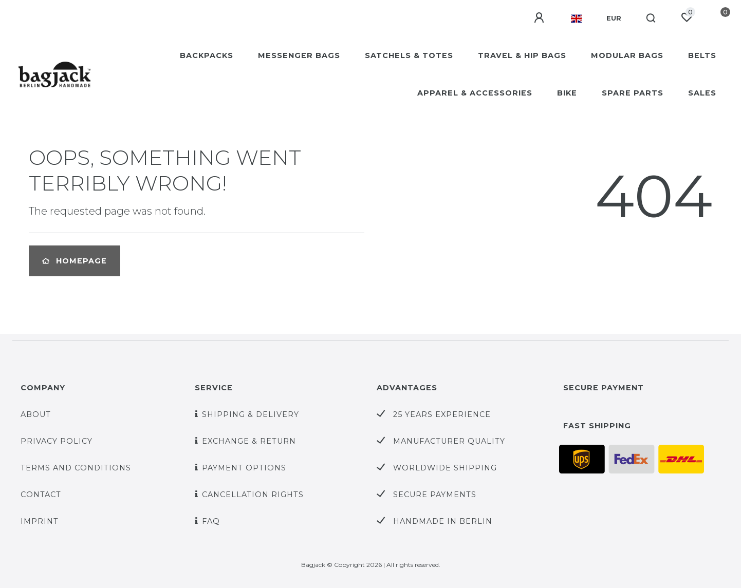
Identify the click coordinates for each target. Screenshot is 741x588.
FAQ (211, 521)
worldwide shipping (445, 467)
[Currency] (614, 18)
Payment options (244, 467)
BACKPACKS (206, 55)
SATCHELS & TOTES (409, 55)
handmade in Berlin (442, 521)
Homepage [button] (74, 260)
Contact (41, 494)
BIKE (567, 93)
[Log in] (540, 18)
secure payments (434, 494)
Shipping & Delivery (250, 414)
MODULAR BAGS (627, 55)
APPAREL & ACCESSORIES (474, 93)
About (36, 414)
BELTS (702, 55)
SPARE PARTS (632, 93)
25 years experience (442, 414)
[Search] (651, 18)
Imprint (40, 521)
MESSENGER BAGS (299, 55)
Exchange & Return (249, 441)
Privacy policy (56, 441)
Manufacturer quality (449, 441)
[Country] (576, 18)
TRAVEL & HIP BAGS (522, 55)
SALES (702, 93)
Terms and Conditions (76, 467)
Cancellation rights (253, 494)
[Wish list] (686, 17)
